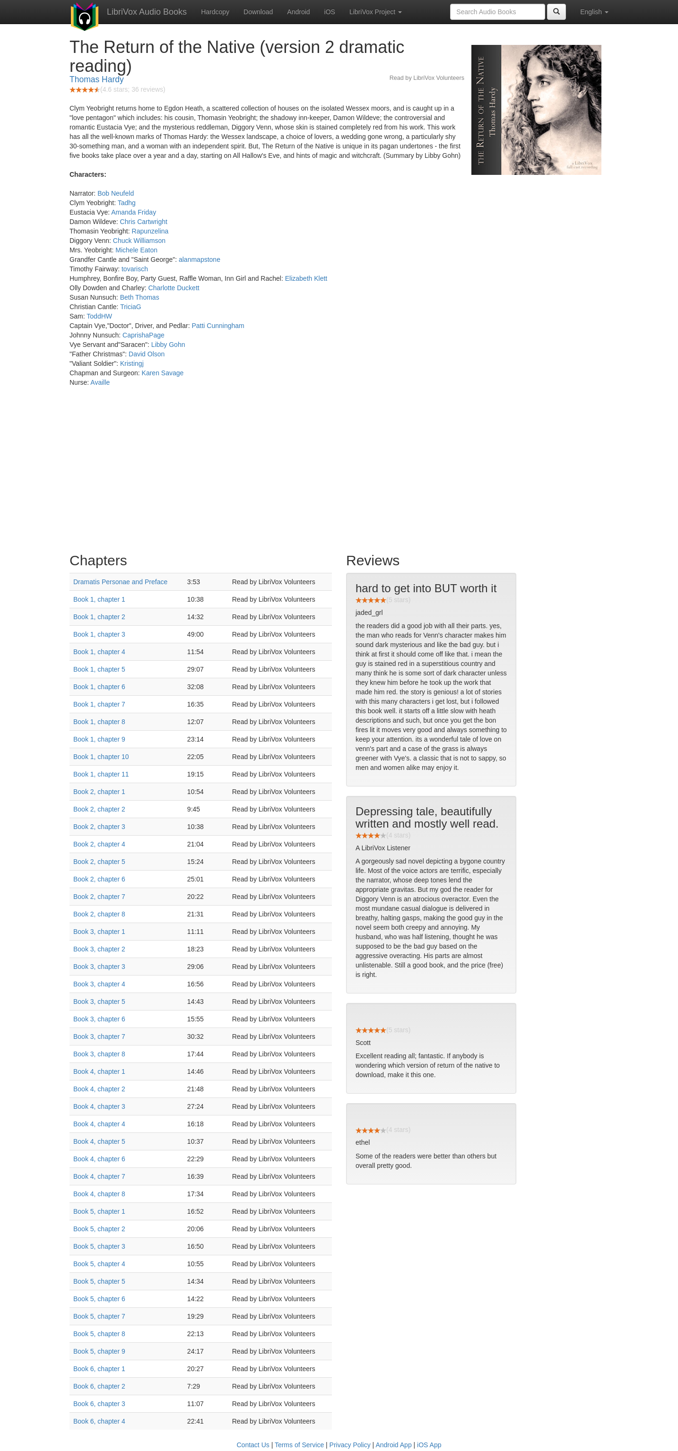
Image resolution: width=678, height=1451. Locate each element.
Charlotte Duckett (174, 288)
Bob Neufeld (115, 193)
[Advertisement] (339, 472)
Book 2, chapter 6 (99, 879)
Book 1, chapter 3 (99, 634)
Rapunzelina (150, 231)
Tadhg (127, 203)
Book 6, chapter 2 (99, 1386)
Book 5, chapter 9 (99, 1351)
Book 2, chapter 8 (99, 914)
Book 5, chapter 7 (99, 1316)
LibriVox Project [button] (375, 12)
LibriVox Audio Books (147, 12)
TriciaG (130, 307)
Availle (100, 382)
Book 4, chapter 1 (99, 1071)
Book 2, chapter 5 (99, 861)
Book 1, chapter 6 (99, 687)
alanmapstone (199, 259)
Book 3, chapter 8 (99, 1054)
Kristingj (132, 363)
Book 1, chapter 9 (99, 739)
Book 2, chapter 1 (99, 791)
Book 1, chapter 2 (99, 617)
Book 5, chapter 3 (99, 1246)
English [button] (594, 12)
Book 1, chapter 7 (99, 704)
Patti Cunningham (217, 325)
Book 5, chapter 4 (99, 1264)
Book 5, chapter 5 (99, 1281)
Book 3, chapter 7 (99, 1036)
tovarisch (135, 269)
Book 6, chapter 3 (99, 1404)
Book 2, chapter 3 (99, 826)
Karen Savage (163, 373)
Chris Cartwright (143, 221)
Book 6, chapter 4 (99, 1421)
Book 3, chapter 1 (99, 931)
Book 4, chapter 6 (99, 1159)
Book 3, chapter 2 (99, 949)
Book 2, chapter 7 (99, 896)
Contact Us (253, 1445)
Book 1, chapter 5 (99, 669)
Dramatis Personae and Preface (120, 582)
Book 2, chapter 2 (99, 809)
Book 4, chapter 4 (99, 1124)
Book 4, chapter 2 (99, 1089)
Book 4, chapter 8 (99, 1194)
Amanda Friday (133, 212)
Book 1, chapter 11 (101, 774)
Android (298, 12)
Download (258, 12)
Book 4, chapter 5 (99, 1141)
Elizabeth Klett (306, 278)
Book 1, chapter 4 (99, 652)
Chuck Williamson (139, 240)
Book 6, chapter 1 (99, 1369)
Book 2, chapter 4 (99, 844)
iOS (329, 12)
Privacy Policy (350, 1445)
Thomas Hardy (97, 79)
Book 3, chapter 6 (99, 1019)
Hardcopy (215, 12)
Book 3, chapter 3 (99, 966)
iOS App (429, 1445)
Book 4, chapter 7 (99, 1176)
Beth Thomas (139, 297)
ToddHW (99, 316)
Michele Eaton (136, 250)
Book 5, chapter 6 (99, 1299)
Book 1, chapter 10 (101, 756)
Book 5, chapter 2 (99, 1229)
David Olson (147, 354)
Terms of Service (299, 1445)
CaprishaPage (143, 335)
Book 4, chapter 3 (99, 1106)
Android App (393, 1445)
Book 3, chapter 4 (99, 984)
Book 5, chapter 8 (99, 1334)
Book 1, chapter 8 (99, 722)
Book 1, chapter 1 (99, 599)
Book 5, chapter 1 (99, 1211)
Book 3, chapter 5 (99, 1001)
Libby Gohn (168, 344)
